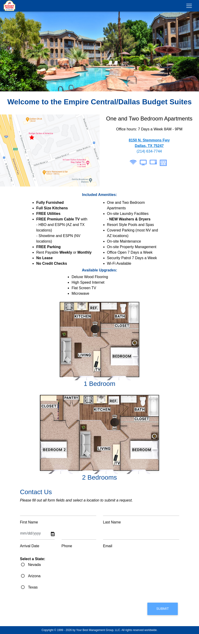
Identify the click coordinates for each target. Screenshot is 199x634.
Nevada (34, 565)
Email (107, 546)
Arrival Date (29, 546)
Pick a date (53, 534)
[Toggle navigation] (189, 8)
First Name (29, 522)
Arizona (34, 576)
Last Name (112, 522)
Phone (67, 546)
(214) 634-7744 (149, 151)
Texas (33, 587)
